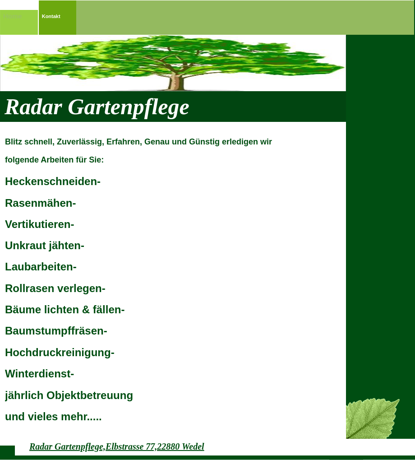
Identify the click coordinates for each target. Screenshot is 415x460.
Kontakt (51, 16)
